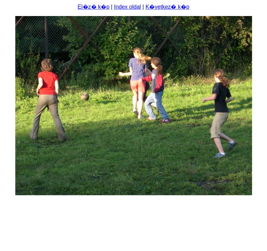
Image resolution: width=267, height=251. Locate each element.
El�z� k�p (94, 7)
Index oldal (127, 7)
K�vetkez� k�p (167, 7)
